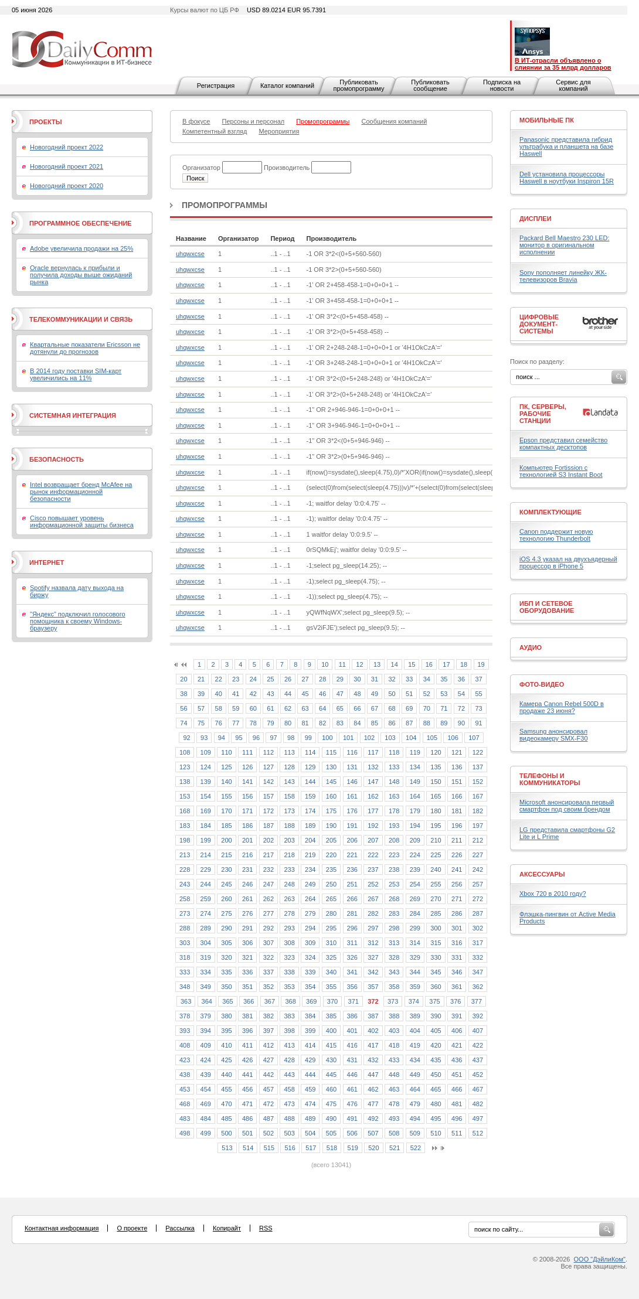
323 (289, 957)
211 (456, 840)
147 (373, 781)
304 (205, 942)
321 (247, 957)
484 (205, 1118)
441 (247, 1074)
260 (226, 898)
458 (289, 1089)
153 (184, 796)
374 (414, 1001)
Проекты (45, 121)
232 (268, 869)
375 (434, 1001)
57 (201, 708)
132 (373, 766)
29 (340, 679)
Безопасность (56, 459)
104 (411, 737)
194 (415, 825)
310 (331, 942)
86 (391, 723)
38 (183, 693)
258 (184, 898)
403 (394, 1030)
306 (247, 942)
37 (478, 679)
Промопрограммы (224, 205)
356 (352, 986)
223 (394, 854)
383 (289, 1016)
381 (247, 1016)
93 (204, 737)
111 (247, 752)
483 (184, 1118)
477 (373, 1103)
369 (311, 1001)
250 (331, 884)
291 (247, 928)
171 (247, 810)
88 (426, 723)
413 (289, 1045)
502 (268, 1133)
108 (184, 752)
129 (310, 766)
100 (327, 737)
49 (374, 693)
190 (331, 825)
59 (235, 708)
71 (443, 708)
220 (331, 854)
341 (352, 972)
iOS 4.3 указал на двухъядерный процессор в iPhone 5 (568, 562)
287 (478, 913)
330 (435, 957)
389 (415, 1016)
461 (352, 1089)
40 (218, 693)
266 (352, 898)
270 (435, 898)
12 (359, 664)
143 (289, 781)
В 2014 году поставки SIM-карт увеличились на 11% (75, 374)
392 (478, 1016)
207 (373, 840)
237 (373, 869)
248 (289, 884)
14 (394, 664)
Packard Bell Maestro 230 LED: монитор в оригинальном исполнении (564, 244)
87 (409, 723)
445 (331, 1074)
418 (394, 1045)
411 (247, 1045)
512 (478, 1133)
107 (473, 737)
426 (247, 1059)
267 (373, 898)
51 (409, 693)
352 (268, 986)
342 (373, 972)
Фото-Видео (541, 684)
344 (415, 972)
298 (394, 928)
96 (256, 737)
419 (415, 1045)
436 (456, 1059)
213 (184, 854)
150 (435, 781)
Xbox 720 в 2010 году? (552, 893)
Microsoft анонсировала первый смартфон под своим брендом (566, 806)
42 (253, 693)
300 (435, 928)
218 (289, 854)
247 (268, 884)
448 (394, 1074)
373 (393, 1001)
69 (409, 708)
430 (331, 1059)
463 (394, 1089)
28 (322, 679)
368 (290, 1001)
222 (373, 854)
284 (415, 913)
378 (184, 1016)
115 (331, 752)
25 (270, 679)
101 (348, 737)
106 (452, 737)
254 (415, 884)
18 (463, 664)
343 (394, 972)
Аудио (530, 647)
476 (352, 1103)
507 (373, 1133)
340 (331, 972)
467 (478, 1089)
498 (184, 1133)
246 (247, 884)
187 (268, 825)
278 (289, 913)
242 (478, 869)
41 (235, 693)
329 (415, 957)
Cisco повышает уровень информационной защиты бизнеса (82, 521)
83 (340, 723)
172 (268, 810)
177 (373, 810)
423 (184, 1059)
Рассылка (180, 1228)
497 (478, 1118)
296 (352, 928)
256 (456, 884)
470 (226, 1103)
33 (409, 679)
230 (226, 869)
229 (205, 869)
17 (446, 664)
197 (478, 825)
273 (184, 913)
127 (268, 766)
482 (478, 1103)
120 (435, 752)
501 (247, 1133)
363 (186, 1001)
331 (456, 957)
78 (253, 723)
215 (226, 854)
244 (205, 884)
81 (304, 723)
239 (415, 869)
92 (186, 737)
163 (394, 796)
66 (357, 708)
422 (478, 1045)
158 (289, 796)
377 (476, 1001)
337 (268, 972)
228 (184, 869)
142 (268, 781)
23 (235, 679)
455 (226, 1089)
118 (394, 752)
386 (352, 1016)
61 (270, 708)
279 (310, 913)
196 (456, 825)
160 (331, 796)
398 (289, 1030)
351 (247, 986)
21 (201, 679)
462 (373, 1089)
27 (304, 679)
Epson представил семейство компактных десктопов (563, 444)
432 (373, 1059)
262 (268, 898)
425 (226, 1059)
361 (456, 986)
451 (456, 1074)
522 (415, 1147)
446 (352, 1074)
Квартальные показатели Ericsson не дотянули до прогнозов (85, 348)
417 (373, 1045)
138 (184, 781)
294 (310, 928)
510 (435, 1133)
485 (226, 1118)
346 (456, 972)
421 (456, 1045)
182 (478, 810)
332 (478, 957)
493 (394, 1118)
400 (331, 1030)
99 (308, 737)
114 (310, 752)
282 (373, 913)
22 (218, 679)
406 (456, 1030)
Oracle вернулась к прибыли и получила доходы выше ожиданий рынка (81, 274)
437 (478, 1059)
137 (478, 766)
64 (322, 708)
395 (226, 1030)
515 (269, 1147)
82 (322, 723)
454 (205, 1089)
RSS (266, 1228)
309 (310, 942)
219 (310, 854)
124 (205, 766)
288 (184, 928)
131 (352, 766)
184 (205, 825)
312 (373, 942)
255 (435, 884)
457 (268, 1089)
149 (415, 781)
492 (373, 1118)
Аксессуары (542, 874)
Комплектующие (550, 512)
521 (394, 1147)
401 (352, 1030)
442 (268, 1074)
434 (415, 1059)
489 (310, 1118)
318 (184, 957)
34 (426, 679)
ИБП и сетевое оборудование (546, 607)
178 (394, 810)
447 (373, 1074)
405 (435, 1030)
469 (205, 1103)
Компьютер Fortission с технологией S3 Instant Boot (561, 471)
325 (331, 957)
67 (374, 708)
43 (270, 693)
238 (394, 869)
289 (205, 928)
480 (435, 1103)
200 (226, 840)
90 (461, 723)
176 (352, 810)
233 (289, 869)
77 (235, 723)
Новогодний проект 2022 (66, 147)
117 (373, 752)
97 (273, 737)
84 (357, 723)
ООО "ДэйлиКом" (600, 1259)
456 (247, 1089)
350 (226, 986)
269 (415, 898)
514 (248, 1147)
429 (310, 1059)
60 (253, 708)
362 (478, 986)
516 (289, 1147)
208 (394, 840)
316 (456, 942)
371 (353, 1001)
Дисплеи (535, 218)
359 (415, 986)
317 (478, 942)
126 (247, 766)
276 (247, 913)
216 (247, 854)
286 (456, 913)
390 (435, 1016)
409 (205, 1045)
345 (435, 972)
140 (226, 781)
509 (415, 1133)
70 (426, 708)
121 (456, 752)
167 (478, 796)
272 (478, 898)
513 (227, 1147)
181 (456, 810)
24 (253, 679)
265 (331, 898)
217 (268, 854)
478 (394, 1103)
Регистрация (215, 85)
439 (205, 1074)
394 (205, 1030)
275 (226, 913)
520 (373, 1147)
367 (269, 1001)
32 (391, 679)
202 (268, 840)
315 (435, 942)
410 (226, 1045)
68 (391, 708)
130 (331, 766)
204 (310, 840)
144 (310, 781)
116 (352, 752)
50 (391, 693)
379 (205, 1016)
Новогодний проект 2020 (66, 185)
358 (394, 986)
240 (435, 869)
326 (352, 957)
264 (310, 898)
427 (268, 1059)
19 (481, 664)
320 (226, 957)
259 (205, 898)
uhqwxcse (190, 253)
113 (289, 752)
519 (353, 1147)
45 (304, 693)
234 (310, 869)
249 (310, 884)
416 (352, 1045)
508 (394, 1133)
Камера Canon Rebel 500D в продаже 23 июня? (561, 707)
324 (310, 957)
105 (432, 737)
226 (456, 854)
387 (373, 1016)
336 (247, 972)
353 (289, 986)
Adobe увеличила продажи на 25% (81, 248)
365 (227, 1001)
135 (435, 766)
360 (435, 986)
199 (205, 840)
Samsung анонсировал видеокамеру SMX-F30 (553, 735)
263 (289, 898)
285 (435, 913)
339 (310, 972)
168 (184, 810)
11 (342, 664)
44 (287, 693)
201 (247, 840)
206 (352, 840)
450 (435, 1074)
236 (352, 869)
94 (221, 737)
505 (331, 1133)
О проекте (132, 1228)
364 (207, 1001)
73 (478, 708)
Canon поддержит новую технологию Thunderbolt (556, 535)
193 (394, 825)
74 (183, 723)
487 (268, 1118)
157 (268, 796)
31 (374, 679)
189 (310, 825)
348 (184, 986)
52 (426, 693)
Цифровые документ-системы (539, 324)
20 (183, 679)
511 (456, 1133)
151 (456, 781)
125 (226, 766)
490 (331, 1118)
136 (456, 766)
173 (289, 810)
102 (369, 737)
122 (478, 752)
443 (289, 1074)
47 (340, 693)
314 (415, 942)
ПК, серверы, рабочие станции (542, 413)
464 (415, 1089)
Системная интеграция (72, 415)
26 (287, 679)
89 (443, 723)
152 (478, 781)
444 (310, 1074)
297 (373, 928)
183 (184, 825)
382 (268, 1016)
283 (394, 913)
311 (352, 942)
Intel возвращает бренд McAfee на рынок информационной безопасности (81, 491)
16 (429, 664)
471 (247, 1103)
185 (226, 825)
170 (226, 810)
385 (331, 1016)
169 (205, 810)
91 (478, 723)
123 (184, 766)
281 (352, 913)
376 (455, 1001)
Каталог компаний (287, 85)
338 (289, 972)
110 (226, 752)
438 (184, 1074)
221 (352, 854)
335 (226, 972)
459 (310, 1089)
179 (415, 810)
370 (332, 1001)
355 (331, 986)
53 (443, 693)
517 (310, 1147)
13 (376, 664)
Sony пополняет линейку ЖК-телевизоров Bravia (563, 276)
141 (247, 781)
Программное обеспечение (80, 223)
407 (478, 1030)
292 (268, 928)
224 (415, 854)
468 (184, 1103)
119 (415, 752)
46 (322, 693)
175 (331, 810)
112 (268, 752)
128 (289, 766)
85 (374, 723)
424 (205, 1059)
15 (411, 664)
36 (461, 679)
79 (270, 723)
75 (201, 723)
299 (415, 928)
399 (310, 1030)
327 (373, 957)
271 (456, 898)
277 (268, 913)
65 (340, 708)
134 (415, 766)
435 (435, 1059)
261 (247, 898)
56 (183, 708)
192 (373, 825)
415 (331, 1045)
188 (289, 825)
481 (456, 1103)
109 (205, 752)
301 (456, 928)
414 (310, 1045)
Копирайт (227, 1228)
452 (478, 1074)
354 (310, 986)
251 (352, 884)
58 (218, 708)
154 (205, 796)
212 (478, 840)
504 (310, 1133)
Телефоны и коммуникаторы (549, 779)
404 (415, 1030)
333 (184, 972)
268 (394, 898)
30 (357, 679)
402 (373, 1030)
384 (310, 1016)
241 (456, 869)
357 (373, 986)
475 (331, 1103)
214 (205, 854)
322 (268, 957)
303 (184, 942)
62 (287, 708)
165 (435, 796)
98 (290, 737)
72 (461, 708)
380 (226, 1016)
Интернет (46, 562)
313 (394, 942)
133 (394, 766)
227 (478, 854)
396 (247, 1030)
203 (289, 840)
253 (394, 884)
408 (184, 1045)
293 (289, 928)
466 (456, 1089)
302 (478, 928)
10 (324, 664)
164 (415, 796)
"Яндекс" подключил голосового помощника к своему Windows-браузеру (77, 621)
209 (415, 840)
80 (287, 723)
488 (289, 1118)
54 (461, 693)
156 (247, 796)
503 (289, 1133)
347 (478, 972)
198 (184, 840)
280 (331, 913)
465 (435, 1089)
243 (184, 884)
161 (352, 796)
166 (456, 796)
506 (352, 1133)
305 (226, 942)
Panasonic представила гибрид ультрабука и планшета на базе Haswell (566, 146)
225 (435, 854)
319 (205, 957)
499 (205, 1133)
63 (304, 708)
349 (205, 986)
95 (238, 737)
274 (205, 913)
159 (310, 796)
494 (415, 1118)
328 (394, 957)
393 (184, 1030)
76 (218, 723)
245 (226, 884)
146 (352, 781)
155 (226, 796)
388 (394, 1016)
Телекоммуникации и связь (80, 319)
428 (289, 1059)
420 (435, 1045)
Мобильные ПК (546, 120)
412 (268, 1045)
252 (373, 884)
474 (310, 1103)
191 (352, 825)
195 (435, 825)
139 (205, 781)
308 (289, 942)
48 (357, 693)
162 (373, 796)
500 (226, 1133)
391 (456, 1016)
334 (205, 972)
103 (390, 737)
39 (201, 693)
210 (435, 840)
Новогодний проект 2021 (66, 166)
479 (415, 1103)
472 (268, 1103)
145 (331, 781)
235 (331, 869)
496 (456, 1118)
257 (478, 884)
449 (415, 1074)
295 (331, 928)
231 (247, 869)
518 (332, 1147)
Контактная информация (61, 1228)
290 (226, 928)
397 (268, 1030)
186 (247, 825)
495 (435, 1118)
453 (184, 1089)
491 (352, 1118)
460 (331, 1089)
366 (248, 1001)
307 (268, 942)
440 (226, 1074)
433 (394, 1059)
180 (435, 810)
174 (310, 810)
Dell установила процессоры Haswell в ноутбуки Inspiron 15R (566, 178)
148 (394, 781)
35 (443, 679)
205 (331, 840)
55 (478, 693)
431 (352, 1059)
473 (289, 1103)
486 (247, 1118)
